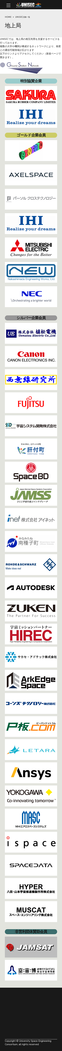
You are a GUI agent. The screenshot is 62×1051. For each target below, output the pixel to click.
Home (8, 17)
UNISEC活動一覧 (22, 17)
